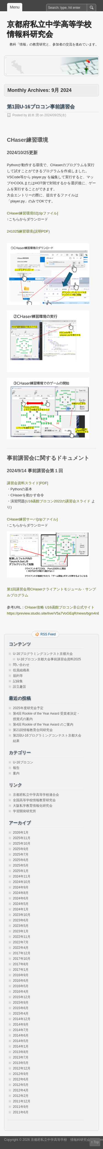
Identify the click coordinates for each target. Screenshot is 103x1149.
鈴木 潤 (33, 115)
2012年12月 (21, 1068)
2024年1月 (21, 909)
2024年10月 (21, 882)
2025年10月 (21, 843)
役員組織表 (21, 670)
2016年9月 (21, 975)
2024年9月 (21, 887)
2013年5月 (21, 1063)
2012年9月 (21, 1074)
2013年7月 (21, 1057)
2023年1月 (21, 931)
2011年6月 (21, 1112)
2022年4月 (21, 948)
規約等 (18, 676)
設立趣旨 (19, 687)
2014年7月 (21, 1030)
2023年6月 (21, 920)
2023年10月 (21, 915)
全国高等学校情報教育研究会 (34, 800)
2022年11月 (21, 937)
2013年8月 (21, 1052)
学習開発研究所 (24, 811)
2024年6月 (21, 898)
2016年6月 (21, 981)
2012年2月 (21, 1096)
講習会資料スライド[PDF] (27, 483)
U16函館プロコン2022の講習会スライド (58, 501)
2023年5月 (21, 926)
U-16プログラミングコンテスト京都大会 (43, 654)
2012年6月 (21, 1079)
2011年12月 (21, 1101)
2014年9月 (21, 1024)
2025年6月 (21, 860)
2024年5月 (21, 904)
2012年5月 (21, 1085)
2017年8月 (21, 964)
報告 (16, 768)
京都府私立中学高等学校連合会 (36, 795)
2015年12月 (21, 997)
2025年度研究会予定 (28, 708)
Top (96, 1142)
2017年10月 (21, 959)
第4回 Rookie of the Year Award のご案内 (43, 724)
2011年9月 (21, 1107)
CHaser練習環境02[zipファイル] (32, 213)
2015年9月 (21, 1002)
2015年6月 (21, 1008)
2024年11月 (21, 876)
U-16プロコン (23, 762)
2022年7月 (21, 942)
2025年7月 (21, 854)
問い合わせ (21, 665)
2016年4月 (21, 992)
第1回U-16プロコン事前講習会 (41, 106)
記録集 (18, 681)
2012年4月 (21, 1090)
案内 (16, 773)
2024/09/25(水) (55, 115)
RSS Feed (47, 634)
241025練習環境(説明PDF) (28, 231)
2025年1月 (21, 871)
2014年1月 (21, 1046)
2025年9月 (21, 849)
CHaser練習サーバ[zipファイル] (32, 519)
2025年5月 (21, 865)
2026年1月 (21, 832)
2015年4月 (21, 1013)
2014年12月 (21, 1019)
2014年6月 (21, 1035)
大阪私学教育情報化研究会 (32, 806)
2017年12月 (21, 953)
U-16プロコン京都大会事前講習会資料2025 (49, 659)
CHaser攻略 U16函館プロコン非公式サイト (59, 607)
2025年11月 (21, 838)
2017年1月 (21, 970)
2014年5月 (21, 1041)
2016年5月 (21, 986)
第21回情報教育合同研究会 (33, 730)
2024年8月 (21, 893)
